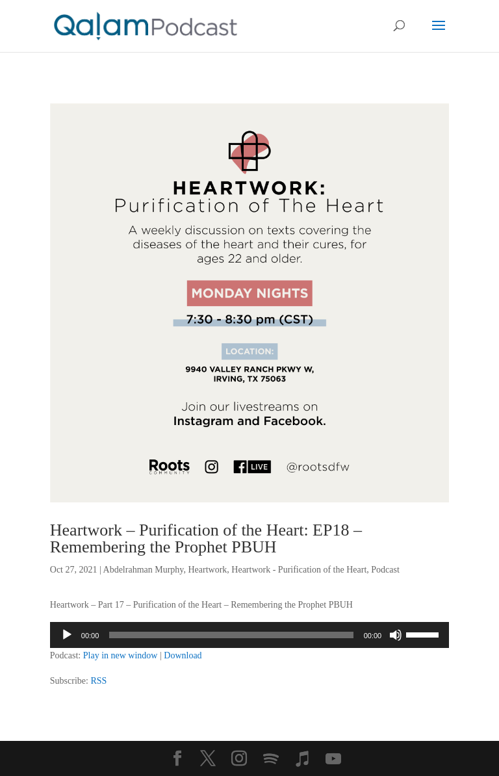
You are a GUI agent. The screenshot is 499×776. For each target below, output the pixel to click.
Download (182, 655)
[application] (249, 635)
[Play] (66, 634)
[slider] (231, 635)
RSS (98, 681)
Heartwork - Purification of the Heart (298, 570)
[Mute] (395, 634)
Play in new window (120, 655)
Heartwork (207, 570)
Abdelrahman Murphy (143, 570)
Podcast (385, 570)
